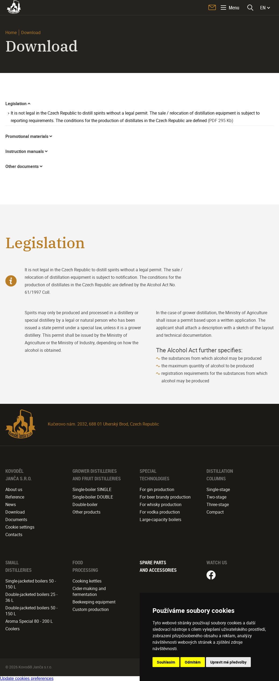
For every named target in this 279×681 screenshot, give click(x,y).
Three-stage (217, 504)
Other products (86, 512)
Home (11, 32)
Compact (215, 512)
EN (263, 7)
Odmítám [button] (193, 662)
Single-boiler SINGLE (92, 489)
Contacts (13, 534)
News (10, 504)
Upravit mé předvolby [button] (228, 662)
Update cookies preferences (26, 678)
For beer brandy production (165, 497)
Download (15, 512)
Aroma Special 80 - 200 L (29, 621)
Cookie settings (19, 527)
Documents (16, 519)
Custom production (91, 609)
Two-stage (216, 497)
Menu (234, 7)
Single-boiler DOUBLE (93, 497)
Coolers (12, 629)
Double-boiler (85, 504)
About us (13, 489)
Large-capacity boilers (160, 519)
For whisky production (161, 504)
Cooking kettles (87, 581)
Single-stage (218, 489)
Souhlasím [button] (166, 662)
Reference (14, 497)
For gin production (157, 489)
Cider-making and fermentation (89, 591)
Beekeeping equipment (94, 602)
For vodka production (160, 512)
